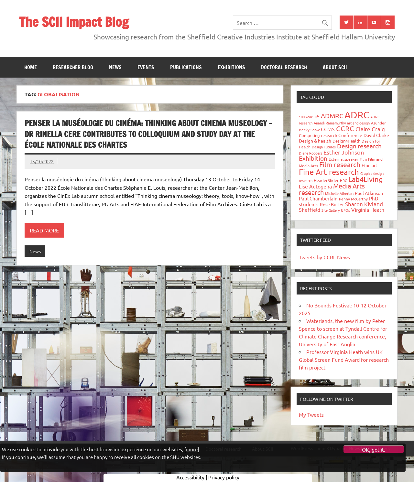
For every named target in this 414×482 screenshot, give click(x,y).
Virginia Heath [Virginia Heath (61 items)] (367, 209)
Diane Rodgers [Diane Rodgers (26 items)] (310, 152)
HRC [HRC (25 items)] (343, 180)
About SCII (335, 67)
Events (145, 67)
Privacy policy (223, 477)
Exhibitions (231, 67)
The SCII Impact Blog (74, 22)
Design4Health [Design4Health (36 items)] (346, 141)
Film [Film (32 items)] (363, 159)
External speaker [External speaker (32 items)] (343, 159)
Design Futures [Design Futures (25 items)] (324, 146)
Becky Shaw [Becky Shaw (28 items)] (309, 129)
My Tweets (311, 414)
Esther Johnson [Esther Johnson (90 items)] (343, 152)
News (115, 67)
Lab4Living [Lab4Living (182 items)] (365, 179)
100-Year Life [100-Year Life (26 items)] (309, 116)
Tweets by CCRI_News (324, 257)
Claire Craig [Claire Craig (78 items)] (370, 128)
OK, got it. (373, 449)
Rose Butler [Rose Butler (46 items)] (332, 204)
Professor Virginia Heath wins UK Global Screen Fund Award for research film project (344, 359)
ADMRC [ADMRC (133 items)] (332, 116)
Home (30, 67)
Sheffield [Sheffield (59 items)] (309, 209)
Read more (44, 230)
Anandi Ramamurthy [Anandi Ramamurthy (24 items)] (330, 122)
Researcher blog (73, 67)
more (192, 449)
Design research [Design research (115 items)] (359, 146)
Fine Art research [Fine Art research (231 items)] (329, 172)
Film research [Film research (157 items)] (339, 164)
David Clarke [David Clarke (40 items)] (376, 135)
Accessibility (190, 477)
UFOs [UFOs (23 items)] (345, 210)
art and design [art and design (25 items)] (358, 122)
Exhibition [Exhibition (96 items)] (313, 158)
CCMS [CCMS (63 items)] (328, 129)
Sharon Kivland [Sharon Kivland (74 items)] (364, 203)
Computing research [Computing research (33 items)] (318, 135)
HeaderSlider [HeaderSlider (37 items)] (326, 180)
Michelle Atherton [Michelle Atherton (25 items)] (339, 193)
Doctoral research (284, 67)
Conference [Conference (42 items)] (350, 135)
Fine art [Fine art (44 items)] (369, 165)
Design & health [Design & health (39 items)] (315, 141)
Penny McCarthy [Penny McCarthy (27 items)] (353, 198)
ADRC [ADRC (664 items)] (356, 114)
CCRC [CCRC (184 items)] (345, 128)
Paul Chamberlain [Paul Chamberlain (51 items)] (318, 198)
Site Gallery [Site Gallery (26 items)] (330, 210)
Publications (186, 67)
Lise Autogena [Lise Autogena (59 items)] (315, 186)
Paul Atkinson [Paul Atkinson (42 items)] (369, 193)
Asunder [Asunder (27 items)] (378, 122)
